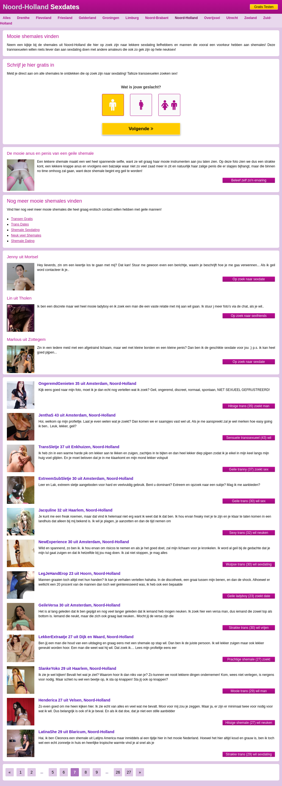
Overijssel (212, 18)
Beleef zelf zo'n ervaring (248, 180)
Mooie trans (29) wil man (249, 691)
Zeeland (250, 18)
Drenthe (23, 18)
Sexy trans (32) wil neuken (248, 533)
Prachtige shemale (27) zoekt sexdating (248, 659)
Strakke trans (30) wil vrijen (249, 628)
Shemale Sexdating (25, 230)
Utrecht (232, 18)
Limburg (132, 18)
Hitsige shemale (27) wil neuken (248, 723)
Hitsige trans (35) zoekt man (248, 406)
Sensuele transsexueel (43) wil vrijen (248, 438)
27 (129, 772)
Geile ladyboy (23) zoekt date (248, 596)
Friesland (65, 18)
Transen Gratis (22, 219)
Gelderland (87, 18)
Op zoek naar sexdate (249, 279)
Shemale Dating (22, 241)
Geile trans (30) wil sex (249, 501)
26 (118, 772)
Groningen (111, 18)
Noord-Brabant (156, 18)
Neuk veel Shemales (26, 235)
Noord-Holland (186, 18)
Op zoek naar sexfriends (249, 316)
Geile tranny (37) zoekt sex (248, 469)
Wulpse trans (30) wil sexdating (249, 564)
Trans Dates (20, 224)
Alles (7, 18)
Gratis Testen (263, 7)
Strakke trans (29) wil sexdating (249, 754)
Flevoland (43, 18)
